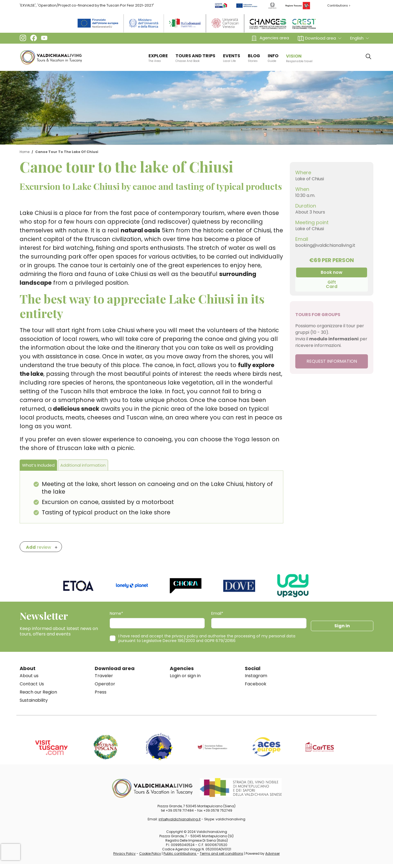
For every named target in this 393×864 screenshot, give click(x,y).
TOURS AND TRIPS (195, 58)
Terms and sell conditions (221, 853)
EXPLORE (158, 58)
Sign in (342, 626)
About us (29, 676)
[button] (319, 38)
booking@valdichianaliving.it (325, 245)
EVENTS (231, 58)
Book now (332, 272)
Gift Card (331, 284)
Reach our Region (38, 692)
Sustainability (34, 700)
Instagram (256, 676)
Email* (217, 613)
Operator (105, 684)
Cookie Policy (150, 853)
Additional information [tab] (83, 465)
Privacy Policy (124, 853)
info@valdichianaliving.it (180, 819)
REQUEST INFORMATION (331, 361)
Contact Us (32, 684)
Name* (116, 613)
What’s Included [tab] (38, 465)
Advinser (272, 853)
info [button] (273, 58)
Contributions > (338, 5)
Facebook (255, 684)
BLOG (254, 58)
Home (24, 151)
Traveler (104, 676)
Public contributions (180, 853)
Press (100, 692)
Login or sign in (185, 676)
